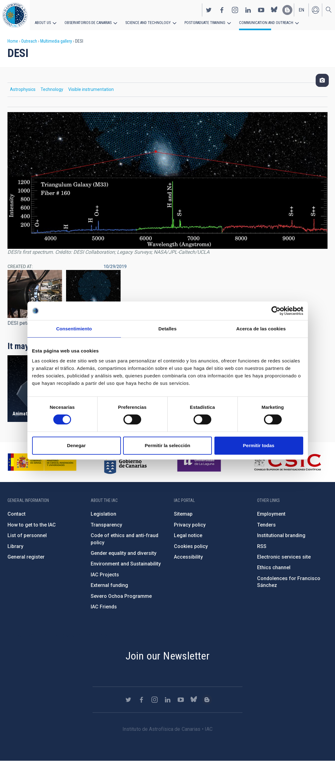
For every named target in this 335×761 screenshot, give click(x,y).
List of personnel (27, 535)
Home (12, 41)
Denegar (76, 445)
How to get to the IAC (31, 525)
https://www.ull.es (200, 462)
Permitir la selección (167, 445)
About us (43, 22)
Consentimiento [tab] (74, 328)
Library (15, 546)
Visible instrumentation (91, 89)
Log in (315, 9)
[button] (34, 294)
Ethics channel (273, 567)
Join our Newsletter (168, 656)
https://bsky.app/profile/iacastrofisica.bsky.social (274, 9)
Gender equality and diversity (123, 553)
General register (26, 557)
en (301, 9)
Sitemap (183, 514)
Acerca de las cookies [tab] (261, 328)
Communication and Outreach (262, 22)
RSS (261, 546)
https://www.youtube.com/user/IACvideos (261, 9)
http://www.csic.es (287, 462)
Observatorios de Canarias (88, 22)
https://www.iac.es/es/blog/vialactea (287, 9)
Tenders (266, 525)
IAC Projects (105, 575)
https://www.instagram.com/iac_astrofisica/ (235, 9)
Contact (16, 514)
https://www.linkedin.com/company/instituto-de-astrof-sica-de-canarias (248, 9)
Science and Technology (146, 22)
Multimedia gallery (56, 41)
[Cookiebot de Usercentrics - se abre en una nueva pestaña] (276, 310)
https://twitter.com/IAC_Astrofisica (208, 9)
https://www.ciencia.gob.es (42, 462)
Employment (271, 514)
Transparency (106, 525)
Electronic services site (284, 557)
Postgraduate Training (202, 22)
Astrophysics (23, 89)
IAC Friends (104, 607)
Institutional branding (281, 535)
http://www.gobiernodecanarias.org (125, 462)
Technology (52, 89)
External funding (109, 585)
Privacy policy (190, 525)
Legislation (103, 514)
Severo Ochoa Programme (121, 596)
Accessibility (188, 557)
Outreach (29, 41)
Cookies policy (191, 546)
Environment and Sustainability (126, 564)
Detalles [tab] (167, 328)
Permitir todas (259, 445)
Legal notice (188, 535)
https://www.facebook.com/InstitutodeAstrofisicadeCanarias (221, 9)
